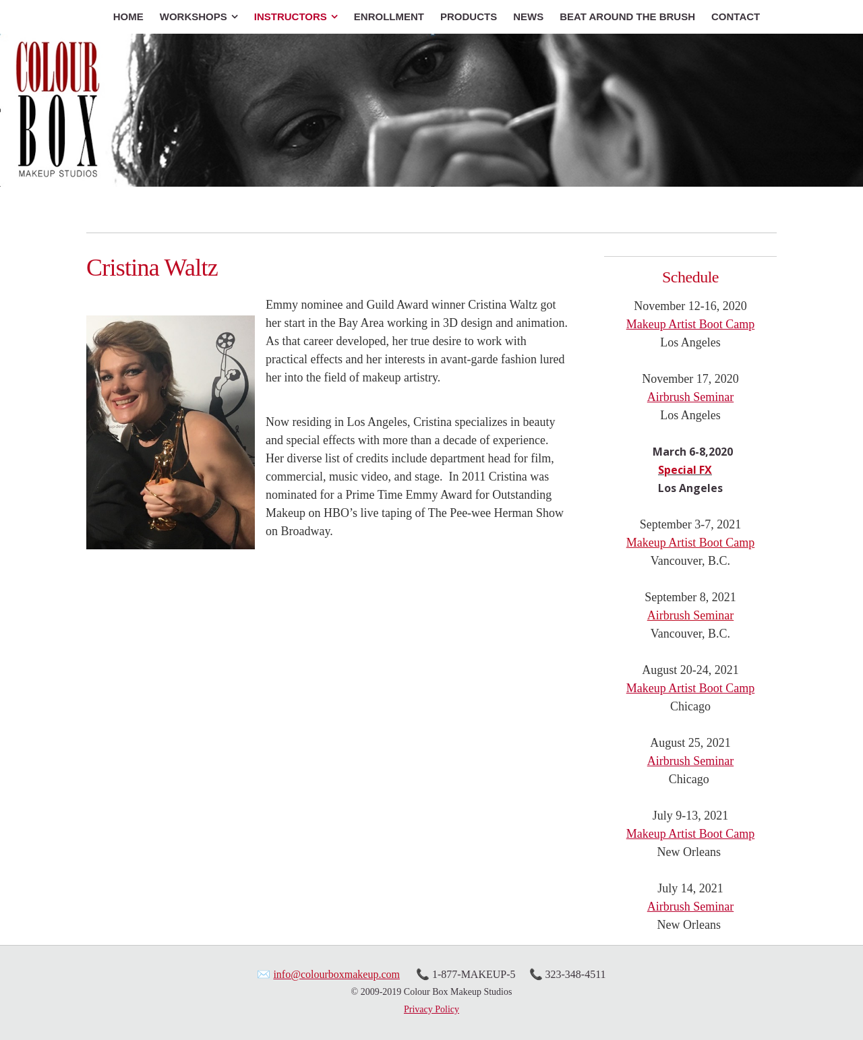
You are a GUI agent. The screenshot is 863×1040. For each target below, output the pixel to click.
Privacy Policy (431, 1009)
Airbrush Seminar (690, 397)
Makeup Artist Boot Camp (690, 324)
